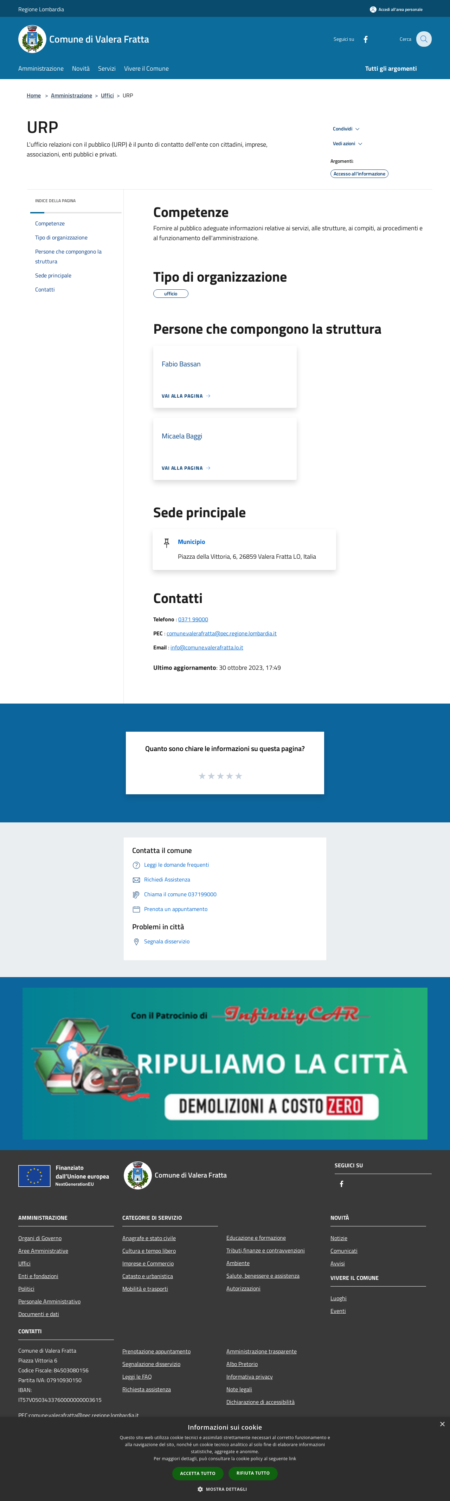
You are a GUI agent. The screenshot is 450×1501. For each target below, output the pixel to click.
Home (34, 95)
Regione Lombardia (41, 9)
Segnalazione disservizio (151, 1364)
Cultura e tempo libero (149, 1250)
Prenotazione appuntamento (156, 1351)
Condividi (347, 129)
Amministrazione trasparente (261, 1351)
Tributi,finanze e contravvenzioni (265, 1250)
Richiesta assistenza (146, 1389)
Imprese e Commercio (148, 1263)
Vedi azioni (349, 144)
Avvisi (337, 1263)
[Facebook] (361, 39)
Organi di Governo (40, 1238)
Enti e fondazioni (38, 1276)
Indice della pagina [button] (55, 200)
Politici (26, 1288)
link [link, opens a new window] (292, 1459)
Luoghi (338, 1298)
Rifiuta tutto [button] (253, 1473)
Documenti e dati (38, 1314)
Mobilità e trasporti (145, 1288)
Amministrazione (71, 95)
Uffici (107, 95)
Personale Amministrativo (49, 1301)
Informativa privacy (249, 1376)
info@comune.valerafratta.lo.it (207, 647)
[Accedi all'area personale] (396, 9)
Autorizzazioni (243, 1288)
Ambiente (238, 1263)
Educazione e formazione (256, 1237)
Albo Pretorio (242, 1364)
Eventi (338, 1311)
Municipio (191, 541)
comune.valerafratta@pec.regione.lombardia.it (222, 633)
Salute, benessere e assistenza (263, 1275)
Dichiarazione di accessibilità (260, 1402)
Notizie (338, 1238)
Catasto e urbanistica (147, 1276)
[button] (225, 1489)
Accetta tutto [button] (198, 1473)
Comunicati (344, 1250)
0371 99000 (193, 619)
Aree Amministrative (43, 1250)
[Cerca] (423, 39)
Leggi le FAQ (137, 1376)
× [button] (442, 1424)
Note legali (239, 1389)
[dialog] (225, 1459)
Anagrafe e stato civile (149, 1238)
